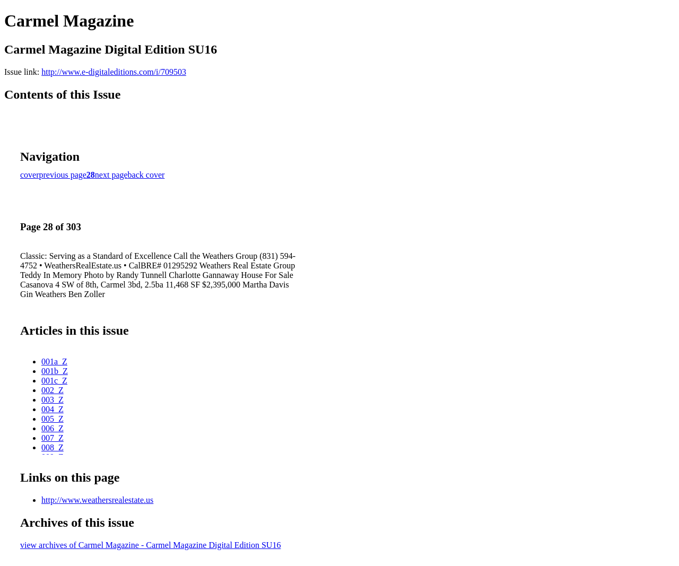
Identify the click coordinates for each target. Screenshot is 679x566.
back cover (146, 174)
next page (111, 174)
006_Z (52, 428)
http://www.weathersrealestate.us (97, 499)
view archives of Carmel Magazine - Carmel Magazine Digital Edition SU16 (150, 545)
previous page (62, 174)
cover (29, 174)
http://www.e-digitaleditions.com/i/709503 (113, 71)
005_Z (52, 418)
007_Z (52, 437)
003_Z (52, 399)
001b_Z (54, 371)
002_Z (52, 390)
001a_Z (54, 361)
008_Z (52, 447)
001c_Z (54, 380)
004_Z (52, 409)
